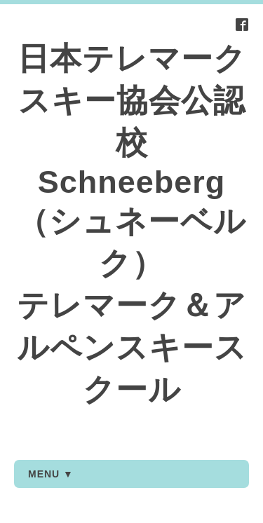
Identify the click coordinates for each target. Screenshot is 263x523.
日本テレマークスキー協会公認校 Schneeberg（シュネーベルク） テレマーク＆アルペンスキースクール (132, 224)
